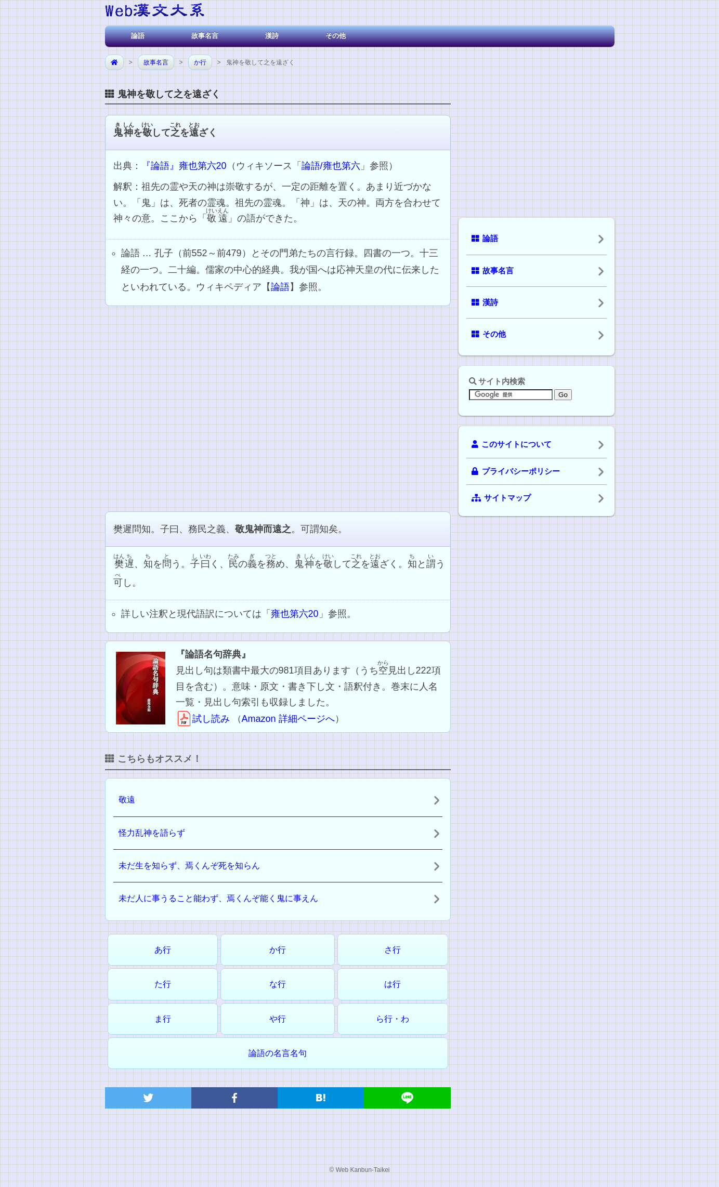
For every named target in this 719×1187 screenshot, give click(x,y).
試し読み (203, 719)
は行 (392, 984)
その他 (335, 35)
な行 (277, 984)
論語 (138, 35)
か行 (200, 62)
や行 (277, 1018)
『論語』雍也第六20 (184, 166)
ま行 (162, 1018)
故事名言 (204, 35)
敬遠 (127, 799)
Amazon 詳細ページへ (288, 719)
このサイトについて (512, 444)
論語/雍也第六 (331, 166)
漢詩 (272, 35)
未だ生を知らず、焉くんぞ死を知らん (189, 865)
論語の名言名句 (278, 1053)
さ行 (392, 949)
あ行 (162, 949)
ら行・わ (392, 1018)
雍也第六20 (295, 614)
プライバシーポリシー (516, 471)
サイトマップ (501, 498)
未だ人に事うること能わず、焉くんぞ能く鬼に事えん (218, 898)
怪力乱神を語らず (152, 832)
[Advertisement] (278, 407)
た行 (162, 984)
